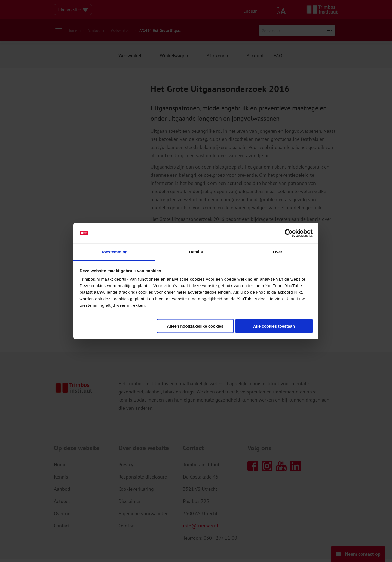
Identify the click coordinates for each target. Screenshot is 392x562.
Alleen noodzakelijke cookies (195, 326)
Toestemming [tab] (114, 252)
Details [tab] (196, 252)
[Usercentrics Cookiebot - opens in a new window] (289, 233)
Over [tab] (278, 252)
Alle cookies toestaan (274, 326)
